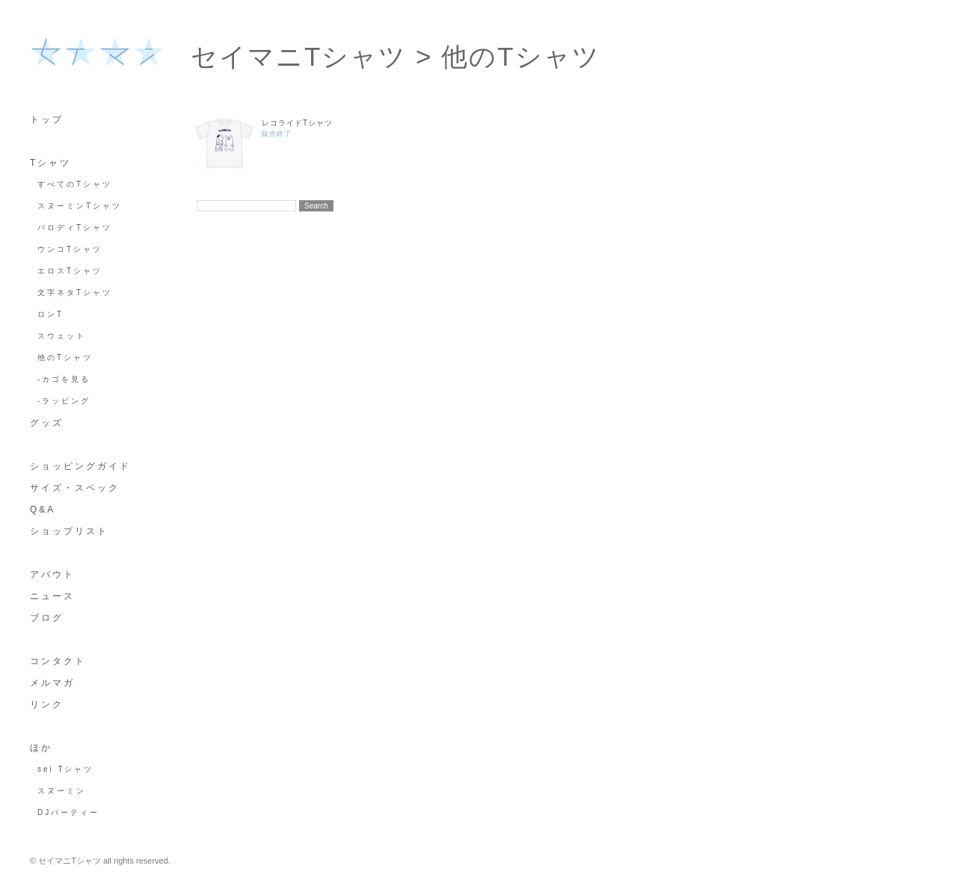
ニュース (52, 596)
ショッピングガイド (80, 466)
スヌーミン (61, 791)
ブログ (47, 618)
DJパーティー (68, 812)
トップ (47, 119)
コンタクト (58, 661)
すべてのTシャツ (74, 184)
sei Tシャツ (65, 769)
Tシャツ (50, 163)
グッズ (47, 423)
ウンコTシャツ (69, 249)
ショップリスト (69, 531)
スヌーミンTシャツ (79, 206)
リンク (47, 704)
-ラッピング (63, 401)
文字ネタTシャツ (74, 292)
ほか (41, 748)
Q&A (42, 509)
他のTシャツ (65, 357)
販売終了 (277, 133)
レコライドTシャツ (297, 123)
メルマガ (52, 683)
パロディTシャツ (74, 227)
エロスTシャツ (69, 271)
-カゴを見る (63, 379)
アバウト (52, 574)
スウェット (61, 336)
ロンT (50, 314)
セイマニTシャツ (299, 56)
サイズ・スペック (75, 488)
